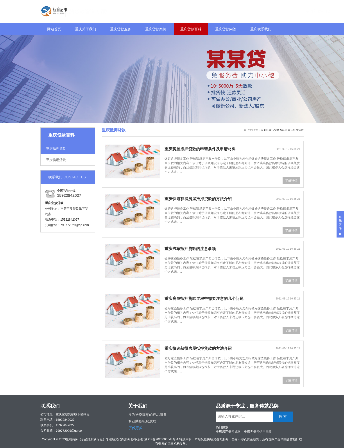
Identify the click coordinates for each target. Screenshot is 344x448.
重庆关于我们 (85, 29)
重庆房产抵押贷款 (228, 431)
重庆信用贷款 (56, 160)
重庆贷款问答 (225, 29)
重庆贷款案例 (155, 29)
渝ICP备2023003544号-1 (161, 439)
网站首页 (54, 29)
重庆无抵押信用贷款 (258, 431)
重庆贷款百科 (190, 29)
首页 (263, 130)
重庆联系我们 (260, 29)
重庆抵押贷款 (56, 148)
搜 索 (295, 11)
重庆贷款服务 (120, 29)
